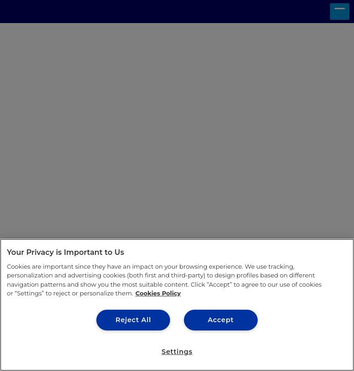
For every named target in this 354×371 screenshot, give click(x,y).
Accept (221, 320)
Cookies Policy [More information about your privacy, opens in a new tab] (158, 293)
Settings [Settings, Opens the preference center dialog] (176, 351)
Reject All (133, 320)
